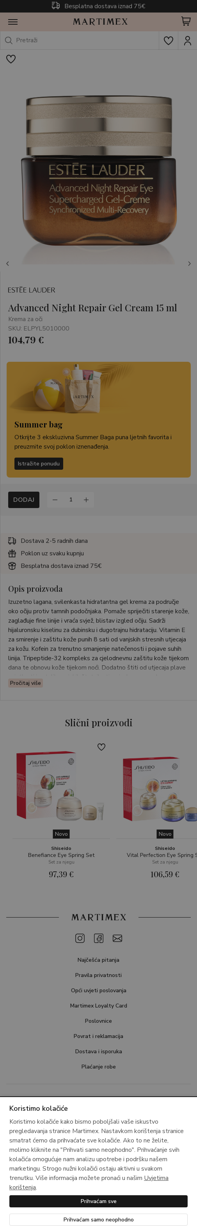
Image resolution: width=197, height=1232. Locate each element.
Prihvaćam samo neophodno (99, 1219)
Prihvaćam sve (99, 1201)
